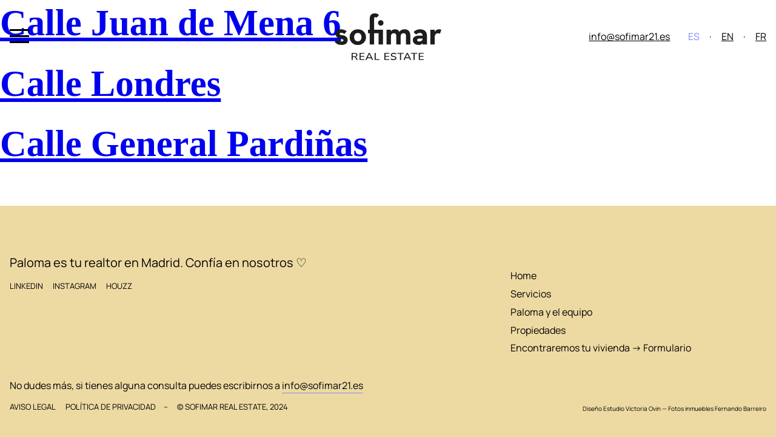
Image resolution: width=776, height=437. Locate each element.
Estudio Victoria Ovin (632, 408)
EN (727, 36)
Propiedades (538, 330)
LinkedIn (26, 286)
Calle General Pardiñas (183, 143)
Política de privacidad (110, 407)
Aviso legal (33, 407)
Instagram (74, 286)
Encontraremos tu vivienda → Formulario (600, 347)
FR (760, 36)
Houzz (119, 286)
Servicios (530, 293)
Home (523, 275)
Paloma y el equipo (551, 312)
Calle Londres (110, 83)
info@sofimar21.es (629, 36)
